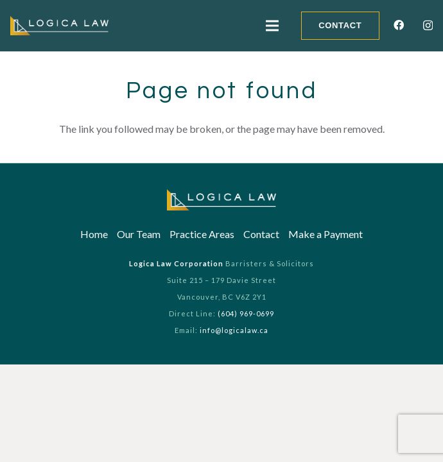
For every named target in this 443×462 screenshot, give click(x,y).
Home (94, 234)
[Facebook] (399, 25)
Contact (261, 234)
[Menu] (272, 26)
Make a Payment (325, 234)
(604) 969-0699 (246, 313)
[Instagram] (428, 25)
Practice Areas (201, 234)
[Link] (59, 25)
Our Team (139, 234)
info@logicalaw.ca (234, 330)
